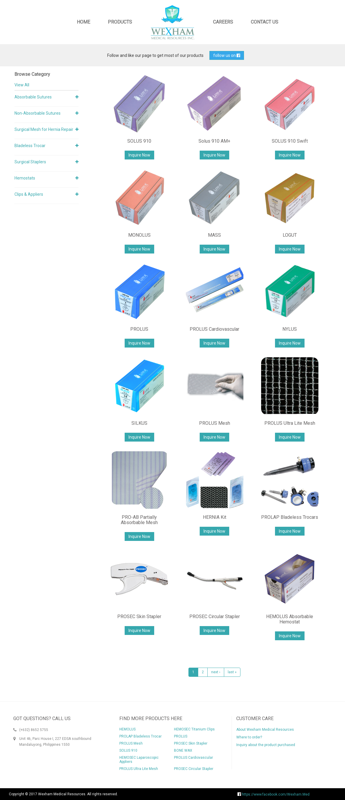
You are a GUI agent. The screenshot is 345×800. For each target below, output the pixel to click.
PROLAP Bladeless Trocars (289, 517)
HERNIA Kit (214, 517)
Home (83, 22)
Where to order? (249, 737)
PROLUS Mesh (214, 423)
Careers (223, 22)
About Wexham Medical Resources (265, 729)
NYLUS (289, 329)
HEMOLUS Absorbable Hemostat (289, 619)
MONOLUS (139, 235)
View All (21, 85)
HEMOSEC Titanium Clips (194, 729)
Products (120, 22)
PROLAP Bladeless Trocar (140, 736)
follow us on (226, 55)
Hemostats (24, 178)
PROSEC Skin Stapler (139, 616)
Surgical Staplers (30, 161)
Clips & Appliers (28, 194)
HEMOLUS (127, 729)
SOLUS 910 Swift (290, 141)
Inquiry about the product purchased (265, 745)
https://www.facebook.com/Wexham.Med (273, 794)
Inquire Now (139, 155)
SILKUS (139, 423)
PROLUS (139, 329)
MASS (214, 235)
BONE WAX (183, 750)
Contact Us (264, 22)
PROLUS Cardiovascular (214, 329)
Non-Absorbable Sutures (37, 113)
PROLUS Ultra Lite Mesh (289, 423)
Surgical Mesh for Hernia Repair (43, 129)
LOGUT (290, 235)
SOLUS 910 (139, 141)
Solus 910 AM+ (214, 141)
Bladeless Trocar (29, 145)
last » (232, 672)
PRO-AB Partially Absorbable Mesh (139, 519)
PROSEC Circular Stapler (214, 616)
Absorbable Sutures (33, 97)
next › (215, 672)
